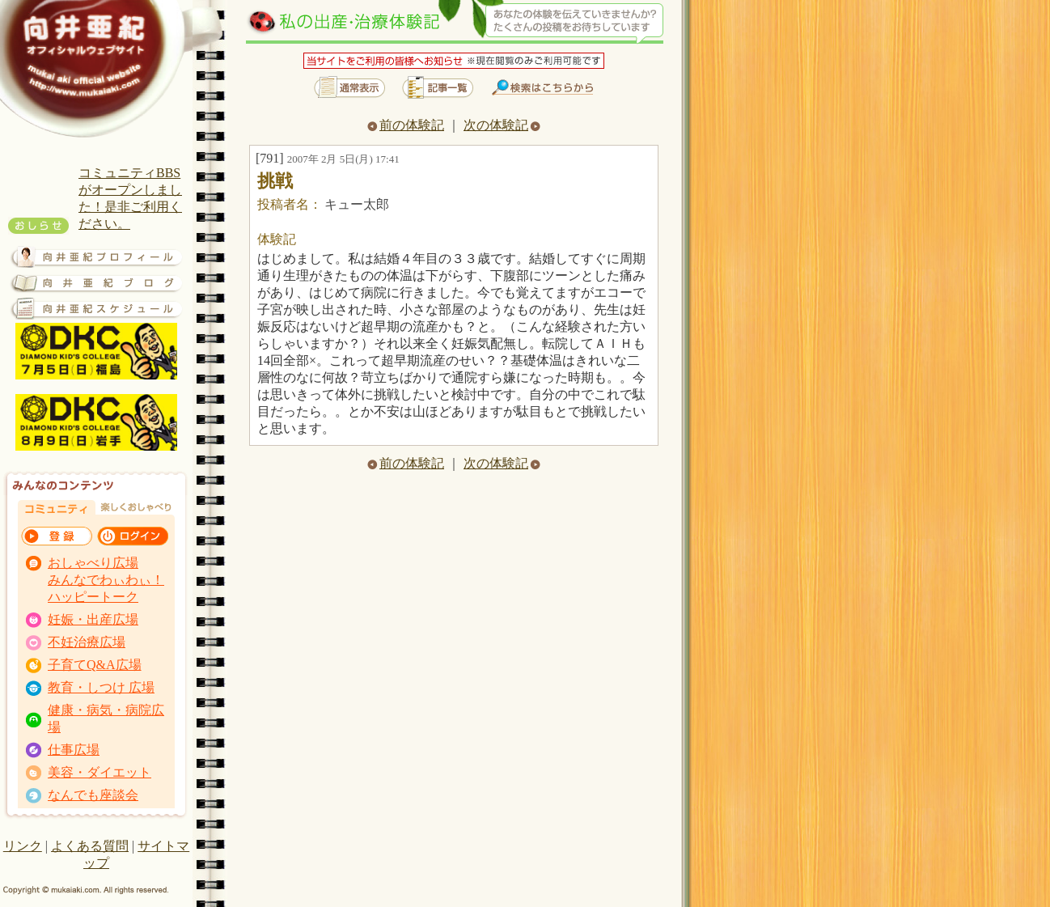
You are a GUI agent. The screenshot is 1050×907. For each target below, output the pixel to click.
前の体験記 (405, 125)
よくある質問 (90, 846)
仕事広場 (73, 750)
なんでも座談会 (93, 795)
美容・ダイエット (99, 772)
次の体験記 (502, 125)
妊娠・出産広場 (93, 619)
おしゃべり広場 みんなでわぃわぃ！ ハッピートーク (106, 580)
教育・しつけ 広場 (101, 687)
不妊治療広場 (86, 642)
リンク (22, 846)
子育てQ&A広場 (95, 665)
